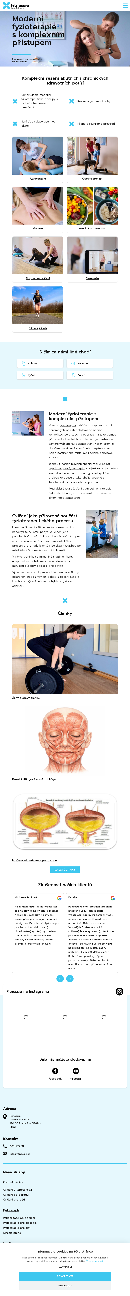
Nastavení (65, 1267)
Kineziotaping (12, 1233)
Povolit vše (65, 1276)
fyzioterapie (68, 425)
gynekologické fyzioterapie (66, 468)
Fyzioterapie (11, 1210)
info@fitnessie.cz (20, 1154)
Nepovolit (65, 1285)
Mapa (13, 1127)
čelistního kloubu (60, 493)
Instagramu (39, 991)
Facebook (55, 1074)
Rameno (79, 363)
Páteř (78, 375)
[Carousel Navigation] (65, 980)
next (70, 978)
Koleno (29, 363)
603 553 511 (17, 1146)
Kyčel (28, 375)
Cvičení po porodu (16, 1194)
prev (60, 978)
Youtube (76, 1074)
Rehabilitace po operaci (19, 1218)
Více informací (94, 1261)
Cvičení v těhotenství (17, 1189)
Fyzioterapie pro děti (17, 1227)
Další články (65, 870)
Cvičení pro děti (14, 1199)
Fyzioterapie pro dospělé (20, 1222)
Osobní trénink (13, 1182)
